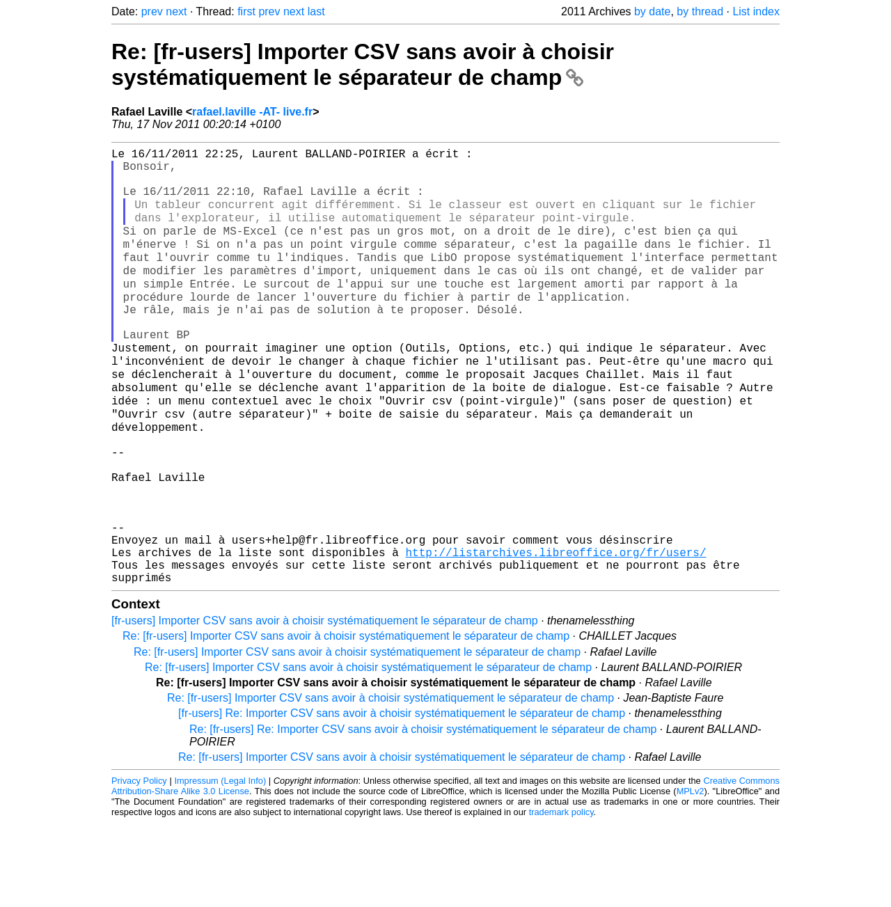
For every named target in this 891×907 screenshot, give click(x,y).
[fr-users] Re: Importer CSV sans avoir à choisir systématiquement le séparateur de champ (401, 797)
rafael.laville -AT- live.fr (252, 112)
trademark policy (561, 896)
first (246, 11)
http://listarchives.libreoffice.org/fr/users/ (555, 630)
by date (652, 11)
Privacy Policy (139, 865)
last (316, 11)
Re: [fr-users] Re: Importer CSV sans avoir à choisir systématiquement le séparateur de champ (422, 813)
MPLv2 (690, 875)
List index (756, 11)
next (176, 11)
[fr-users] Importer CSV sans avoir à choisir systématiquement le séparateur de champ (324, 705)
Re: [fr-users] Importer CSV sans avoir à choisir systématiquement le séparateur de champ (362, 64)
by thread (700, 11)
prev (152, 11)
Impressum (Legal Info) (220, 865)
